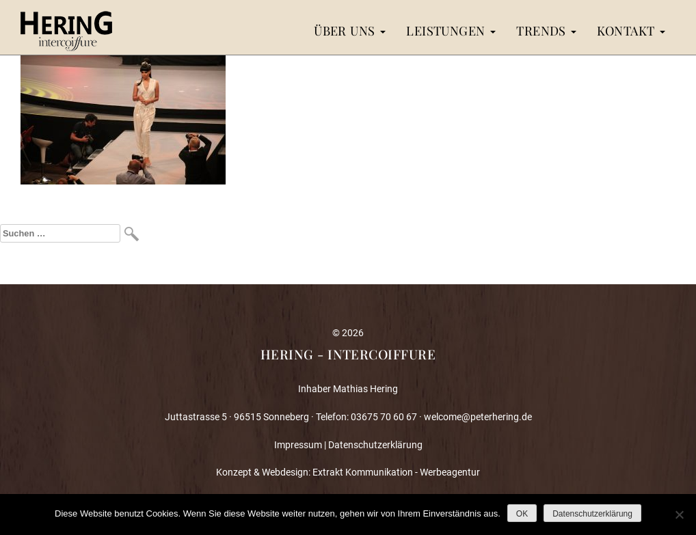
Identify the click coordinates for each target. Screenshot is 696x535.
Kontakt (631, 30)
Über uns (350, 30)
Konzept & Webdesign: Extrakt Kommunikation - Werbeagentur (348, 472)
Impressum (298, 444)
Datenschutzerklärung (375, 444)
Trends (546, 30)
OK (522, 514)
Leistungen (451, 30)
